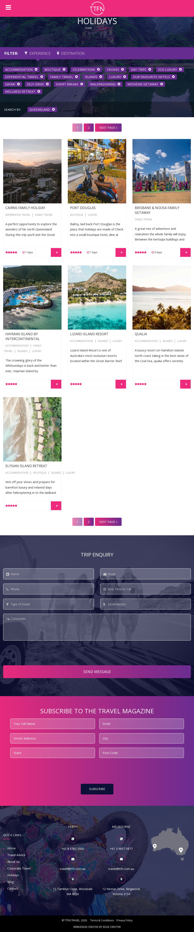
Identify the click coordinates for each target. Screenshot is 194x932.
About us (13, 862)
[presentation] (35, 653)
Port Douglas (77, 141)
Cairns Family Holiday (18, 141)
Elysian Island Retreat (18, 400)
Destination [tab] (71, 53)
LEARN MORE (56, 252)
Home (11, 848)
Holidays (13, 875)
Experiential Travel (17, 215)
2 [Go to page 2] (89, 128)
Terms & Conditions (102, 920)
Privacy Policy (124, 920)
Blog (10, 882)
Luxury (92, 215)
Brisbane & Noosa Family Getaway (156, 141)
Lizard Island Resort (82, 268)
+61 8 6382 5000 (72, 849)
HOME (88, 28)
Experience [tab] (37, 53)
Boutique (76, 215)
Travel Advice (16, 855)
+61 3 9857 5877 (121, 849)
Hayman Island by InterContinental (27, 268)
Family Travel (44, 215)
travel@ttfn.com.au (73, 869)
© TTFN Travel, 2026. (74, 920)
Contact (12, 888)
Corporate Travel (18, 868)
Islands (22, 351)
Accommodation (16, 345)
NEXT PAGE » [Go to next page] (108, 128)
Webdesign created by (97, 927)
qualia (136, 268)
